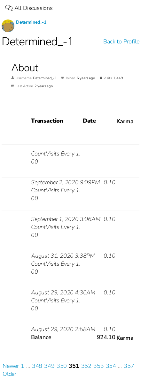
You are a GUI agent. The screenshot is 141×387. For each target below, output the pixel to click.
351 (74, 366)
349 (49, 366)
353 (98, 366)
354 (111, 366)
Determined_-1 (31, 22)
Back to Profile (121, 41)
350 (62, 366)
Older (9, 374)
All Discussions (29, 8)
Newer (11, 366)
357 (129, 366)
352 (86, 366)
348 (37, 366)
